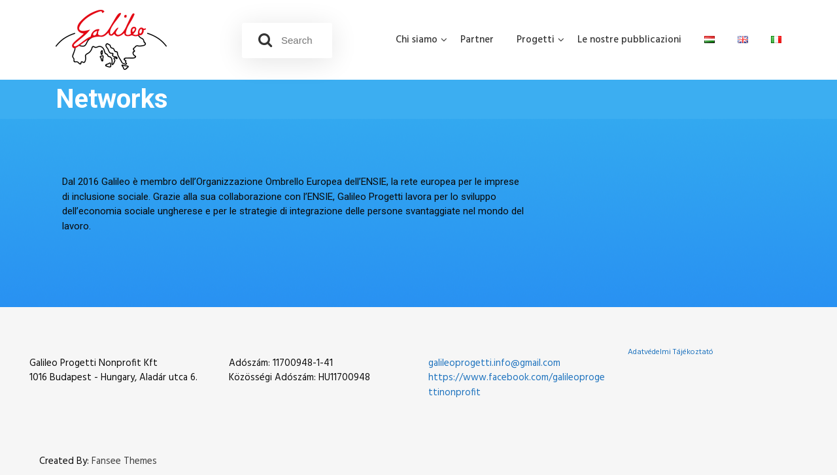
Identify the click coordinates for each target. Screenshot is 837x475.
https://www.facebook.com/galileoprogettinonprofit (516, 385)
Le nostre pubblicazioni (629, 40)
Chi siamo (416, 40)
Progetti (536, 40)
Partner (477, 40)
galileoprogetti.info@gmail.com (494, 363)
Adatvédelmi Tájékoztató (670, 352)
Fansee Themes (124, 461)
